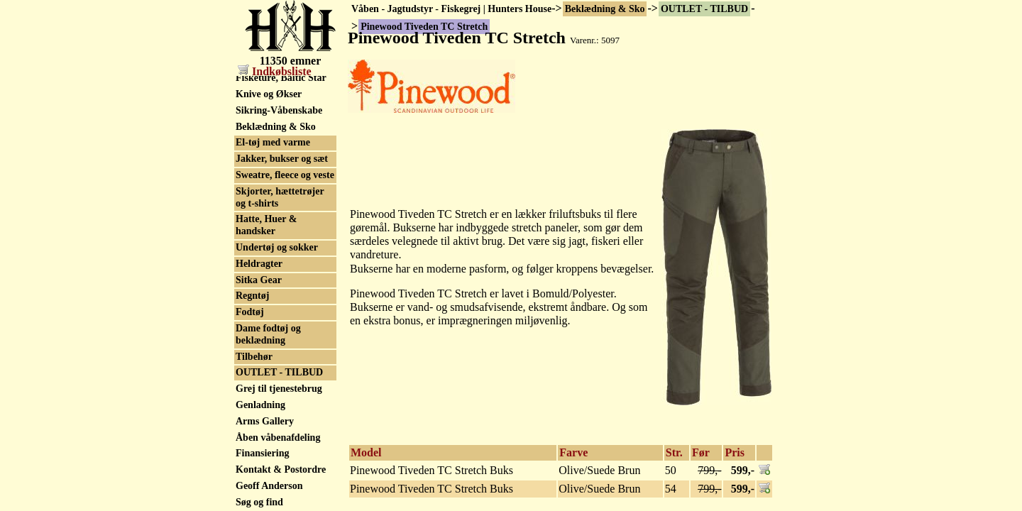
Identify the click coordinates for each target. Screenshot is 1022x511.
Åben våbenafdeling (278, 437)
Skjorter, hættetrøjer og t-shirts (280, 197)
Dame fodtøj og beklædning (268, 334)
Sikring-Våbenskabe (279, 110)
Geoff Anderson (269, 485)
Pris (734, 452)
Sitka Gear (259, 280)
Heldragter (259, 263)
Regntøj (252, 295)
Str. (674, 452)
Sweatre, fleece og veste (285, 175)
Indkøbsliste (275, 71)
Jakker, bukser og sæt (282, 158)
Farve (573, 452)
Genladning (260, 405)
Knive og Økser (269, 94)
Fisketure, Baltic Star (281, 77)
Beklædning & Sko (605, 9)
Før (701, 452)
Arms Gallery (265, 421)
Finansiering (262, 453)
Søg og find (259, 502)
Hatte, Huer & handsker (266, 225)
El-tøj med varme (273, 142)
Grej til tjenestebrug (279, 388)
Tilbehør (254, 356)
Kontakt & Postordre (281, 469)
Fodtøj (250, 312)
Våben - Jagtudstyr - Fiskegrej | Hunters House (451, 9)
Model (366, 452)
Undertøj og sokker (277, 247)
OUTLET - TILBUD (704, 9)
